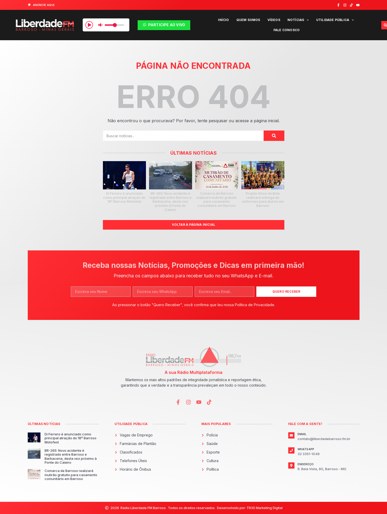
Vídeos (274, 20)
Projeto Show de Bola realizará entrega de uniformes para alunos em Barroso (263, 199)
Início (223, 20)
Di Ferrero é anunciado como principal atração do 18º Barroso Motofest (124, 197)
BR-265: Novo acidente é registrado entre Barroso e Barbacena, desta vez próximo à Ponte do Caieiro (170, 201)
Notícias (298, 20)
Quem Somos (248, 20)
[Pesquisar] (274, 136)
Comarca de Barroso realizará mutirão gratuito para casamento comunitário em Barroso (216, 199)
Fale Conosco (286, 30)
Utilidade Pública (335, 20)
